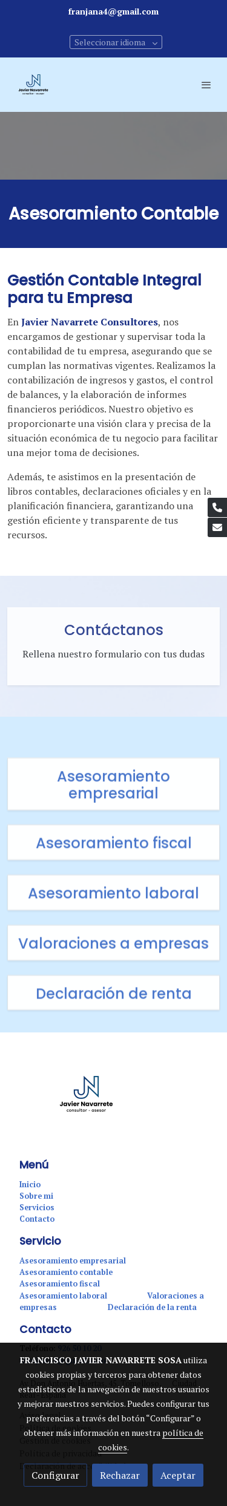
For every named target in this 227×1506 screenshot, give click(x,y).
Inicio (30, 1184)
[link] (33, 85)
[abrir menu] (206, 84)
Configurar (55, 1475)
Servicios (36, 1207)
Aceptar (178, 1475)
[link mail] (217, 527)
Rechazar (120, 1475)
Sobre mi (36, 1196)
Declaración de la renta (152, 1307)
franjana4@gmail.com (113, 11)
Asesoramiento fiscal (59, 1284)
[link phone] (217, 507)
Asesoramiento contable (66, 1272)
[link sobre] (113, 1102)
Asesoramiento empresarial (72, 1261)
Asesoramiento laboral (64, 1296)
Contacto (36, 1219)
